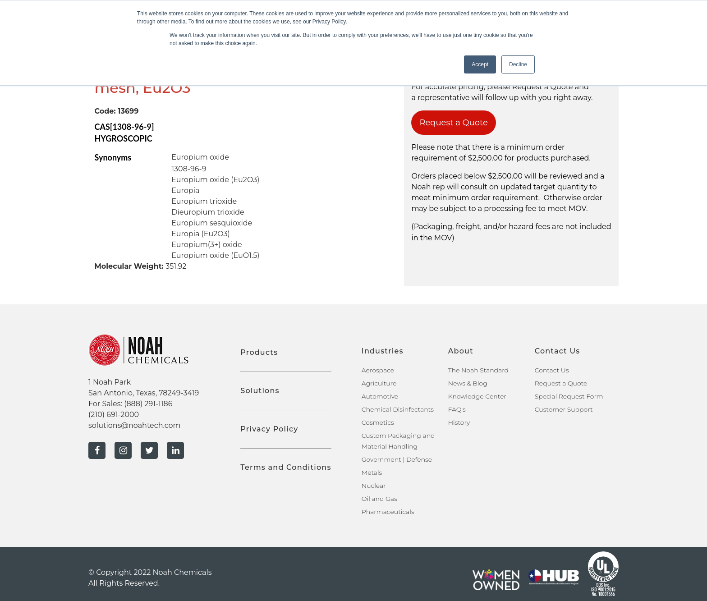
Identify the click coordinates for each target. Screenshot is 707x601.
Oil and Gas (379, 499)
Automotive (380, 396)
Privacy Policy (269, 429)
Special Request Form (569, 396)
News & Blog (467, 383)
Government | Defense (397, 459)
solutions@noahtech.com (134, 425)
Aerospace (378, 370)
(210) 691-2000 (113, 414)
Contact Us (552, 370)
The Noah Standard (478, 370)
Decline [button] (518, 64)
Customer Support (564, 409)
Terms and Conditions (285, 467)
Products (259, 352)
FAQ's (457, 409)
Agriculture (379, 383)
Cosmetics (378, 422)
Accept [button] (480, 64)
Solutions (259, 390)
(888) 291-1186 (148, 403)
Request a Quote (453, 123)
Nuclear (374, 486)
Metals (372, 472)
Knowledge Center (477, 396)
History (459, 422)
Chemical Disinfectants (398, 409)
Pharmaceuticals (388, 512)
